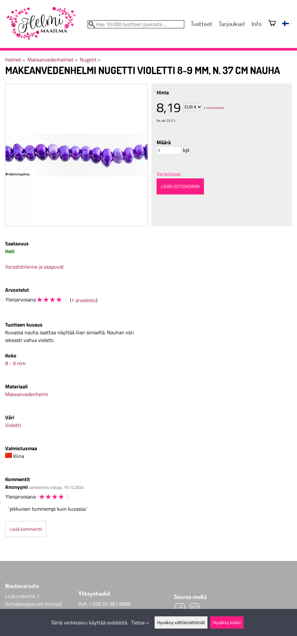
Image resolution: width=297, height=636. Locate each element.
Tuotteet (201, 24)
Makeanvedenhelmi (26, 394)
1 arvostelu (83, 300)
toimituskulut (215, 107)
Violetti (13, 425)
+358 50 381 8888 (110, 604)
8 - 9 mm (15, 363)
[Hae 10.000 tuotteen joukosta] (136, 24)
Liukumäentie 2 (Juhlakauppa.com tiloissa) (33, 600)
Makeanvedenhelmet (52, 59)
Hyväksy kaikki (227, 622)
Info (257, 24)
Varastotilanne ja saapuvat (34, 267)
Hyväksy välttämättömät (181, 622)
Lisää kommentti (26, 529)
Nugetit (90, 59)
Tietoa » (140, 622)
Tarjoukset (232, 24)
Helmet (15, 59)
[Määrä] (169, 150)
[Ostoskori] (272, 24)
